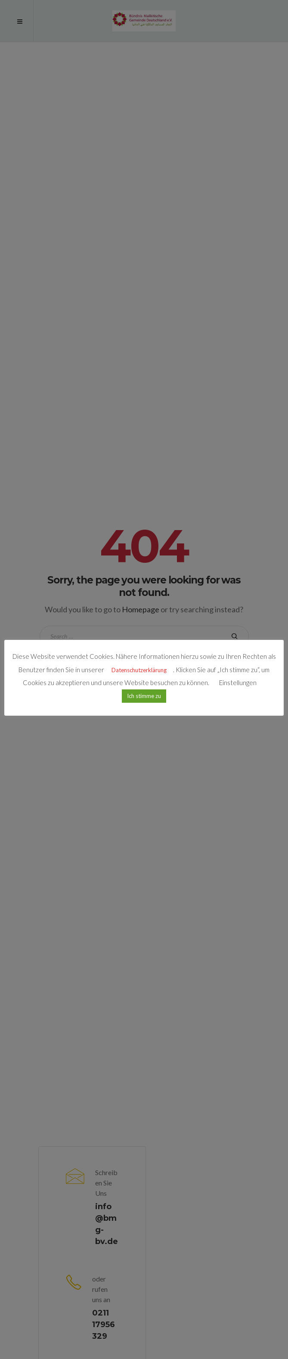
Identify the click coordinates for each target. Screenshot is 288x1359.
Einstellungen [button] (238, 682)
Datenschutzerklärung (139, 670)
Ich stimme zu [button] (144, 695)
